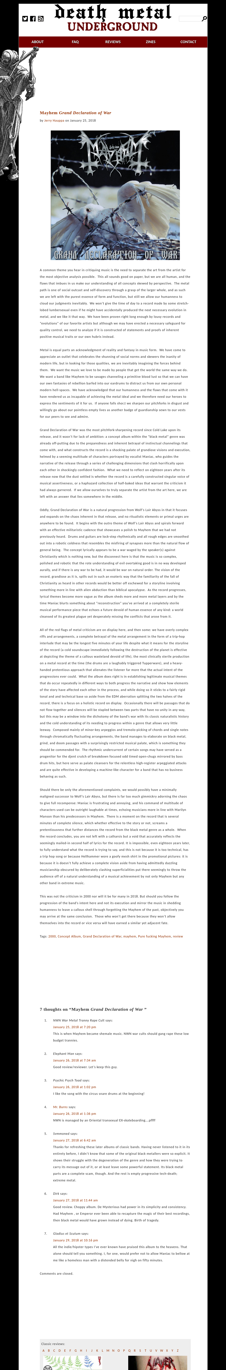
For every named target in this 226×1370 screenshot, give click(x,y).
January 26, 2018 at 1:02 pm (74, 1087)
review (178, 936)
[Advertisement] (117, 79)
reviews (113, 41)
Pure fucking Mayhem (154, 936)
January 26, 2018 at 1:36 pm (74, 1114)
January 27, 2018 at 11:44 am (75, 1200)
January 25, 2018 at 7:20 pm (74, 1027)
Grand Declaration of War (102, 936)
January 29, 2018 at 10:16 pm (75, 1240)
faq (75, 41)
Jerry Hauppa (54, 120)
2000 (52, 936)
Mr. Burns (60, 1107)
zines (151, 41)
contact (188, 41)
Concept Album (69, 936)
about (38, 41)
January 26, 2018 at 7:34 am (74, 1060)
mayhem (129, 936)
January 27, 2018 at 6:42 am (74, 1140)
